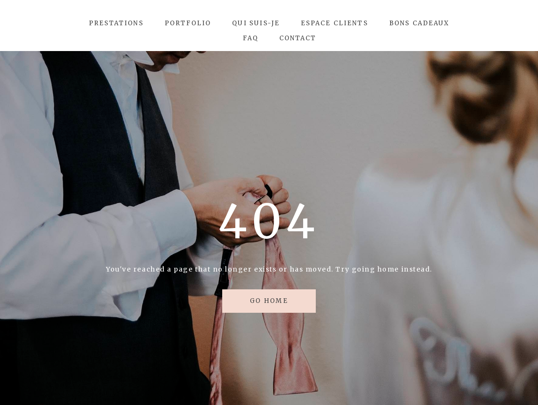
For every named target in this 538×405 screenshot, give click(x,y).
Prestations (116, 23)
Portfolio (188, 23)
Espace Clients (334, 23)
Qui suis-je (256, 23)
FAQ (250, 38)
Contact (298, 38)
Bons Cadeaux (419, 23)
